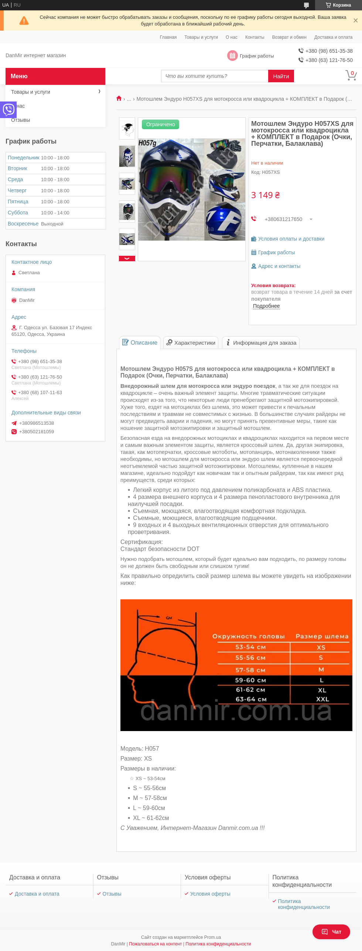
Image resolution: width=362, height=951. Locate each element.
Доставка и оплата (333, 37)
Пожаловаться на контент (155, 944)
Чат (331, 931)
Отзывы (20, 120)
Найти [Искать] (281, 76)
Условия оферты (210, 894)
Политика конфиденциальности (304, 904)
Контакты (254, 37)
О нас (232, 37)
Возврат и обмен (289, 37)
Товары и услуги (201, 37)
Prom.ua (212, 937)
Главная (168, 37)
